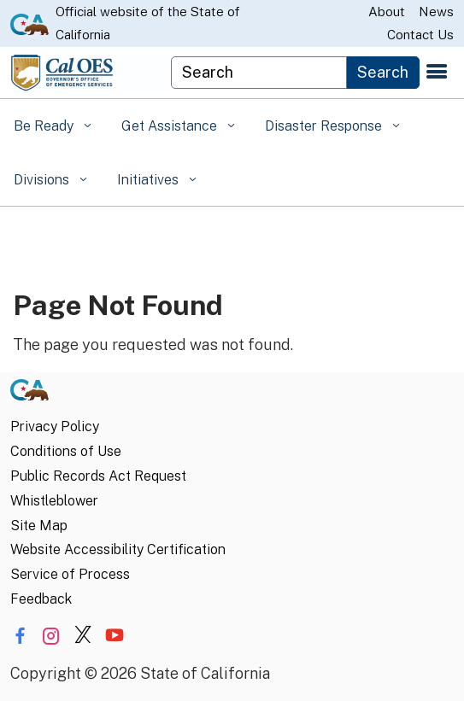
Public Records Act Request (98, 476)
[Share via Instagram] (51, 636)
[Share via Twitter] (82, 636)
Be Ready (45, 126)
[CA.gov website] (29, 23)
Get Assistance (170, 126)
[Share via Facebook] (19, 636)
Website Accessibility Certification (118, 549)
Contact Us (420, 34)
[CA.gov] (29, 394)
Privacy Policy (54, 426)
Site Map (39, 525)
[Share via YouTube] (114, 636)
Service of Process (70, 574)
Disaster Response (325, 126)
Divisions (43, 180)
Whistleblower (54, 501)
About (386, 11)
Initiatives (149, 180)
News (436, 11)
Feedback (41, 599)
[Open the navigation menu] (437, 72)
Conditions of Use (65, 451)
